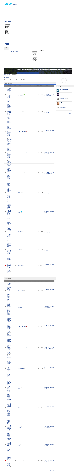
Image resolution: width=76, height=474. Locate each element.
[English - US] (7, 25)
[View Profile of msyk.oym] (20, 111)
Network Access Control (8, 200)
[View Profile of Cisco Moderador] (22, 131)
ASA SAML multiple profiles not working (9, 93)
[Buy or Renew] (8, 21)
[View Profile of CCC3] (19, 212)
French (6, 29)
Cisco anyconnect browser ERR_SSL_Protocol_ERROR (9, 265)
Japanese (7, 30)
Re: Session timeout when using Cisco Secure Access (9, 111)
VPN (8, 181)
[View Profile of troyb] (19, 249)
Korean (6, 31)
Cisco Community (7, 74)
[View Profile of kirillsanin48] (20, 265)
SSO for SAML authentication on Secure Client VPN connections (9, 172)
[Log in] (42, 50)
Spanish (7, 33)
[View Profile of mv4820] (47, 266)
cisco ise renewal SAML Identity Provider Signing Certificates (9, 211)
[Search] (48, 69)
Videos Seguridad (9, 162)
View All (52, 275)
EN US (6, 27)
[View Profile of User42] (19, 231)
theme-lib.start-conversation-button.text (26, 73)
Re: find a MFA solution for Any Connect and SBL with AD (9, 249)
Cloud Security (8, 119)
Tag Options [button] (6, 77)
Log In (7, 43)
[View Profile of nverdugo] (48, 153)
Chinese (7, 26)
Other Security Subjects (8, 100)
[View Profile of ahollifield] (48, 232)
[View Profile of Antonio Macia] (21, 173)
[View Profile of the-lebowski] (20, 95)
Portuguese (7, 32)
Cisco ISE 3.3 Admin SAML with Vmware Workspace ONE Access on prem (9, 230)
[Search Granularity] (61, 69)
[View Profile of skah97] (19, 192)
